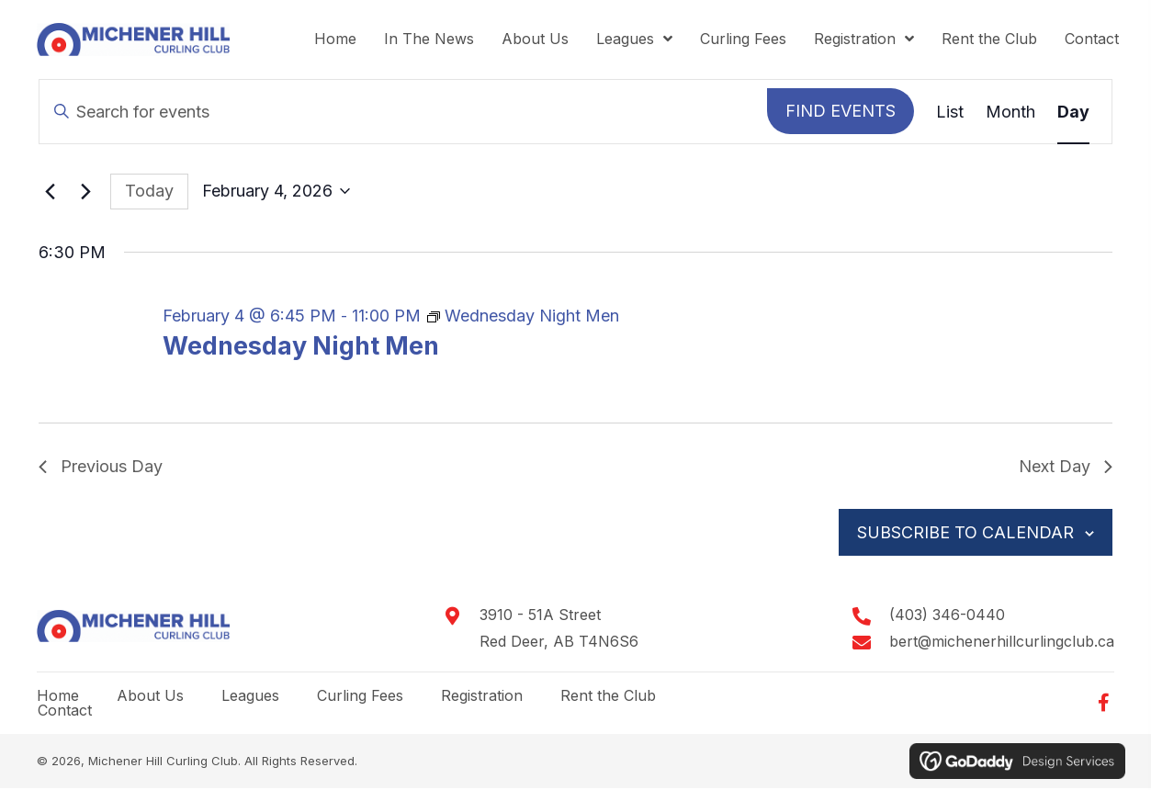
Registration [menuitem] (482, 696)
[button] (1103, 705)
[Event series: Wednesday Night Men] (523, 316)
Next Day (1065, 468)
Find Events (840, 111)
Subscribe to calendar (964, 533)
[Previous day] (50, 193)
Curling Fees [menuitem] (360, 696)
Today (149, 191)
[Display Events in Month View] (1010, 112)
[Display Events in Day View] (1073, 112)
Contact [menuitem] (65, 711)
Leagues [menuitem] (250, 696)
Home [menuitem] (58, 696)
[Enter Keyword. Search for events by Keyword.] (403, 112)
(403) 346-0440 (947, 616)
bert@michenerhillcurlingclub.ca (1001, 643)
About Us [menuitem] (150, 696)
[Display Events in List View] (950, 112)
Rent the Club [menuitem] (608, 696)
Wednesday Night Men (301, 348)
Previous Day (101, 468)
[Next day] (85, 193)
